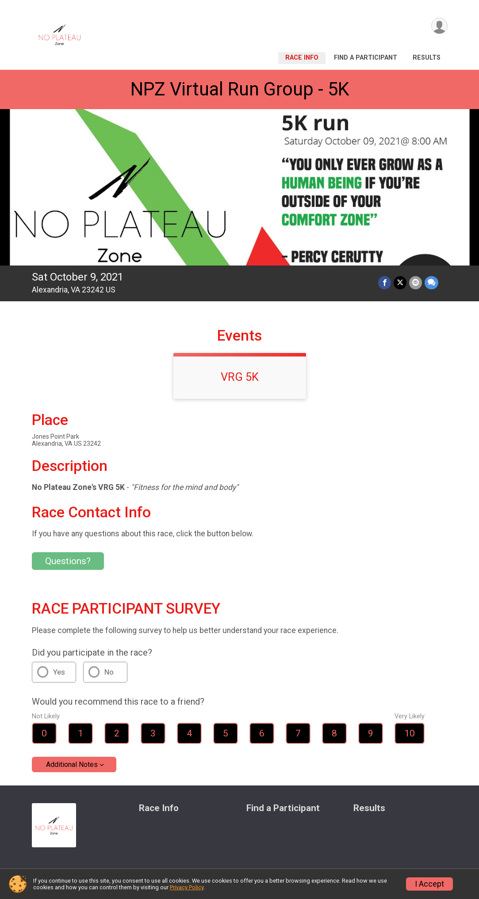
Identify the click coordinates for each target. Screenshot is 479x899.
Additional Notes (72, 764)
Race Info (301, 57)
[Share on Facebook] (384, 282)
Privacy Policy (186, 887)
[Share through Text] (431, 282)
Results (427, 57)
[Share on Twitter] (400, 282)
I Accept (429, 884)
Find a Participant (365, 57)
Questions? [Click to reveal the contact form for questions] (68, 561)
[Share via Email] (415, 282)
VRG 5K (240, 376)
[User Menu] (439, 26)
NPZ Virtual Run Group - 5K (239, 89)
